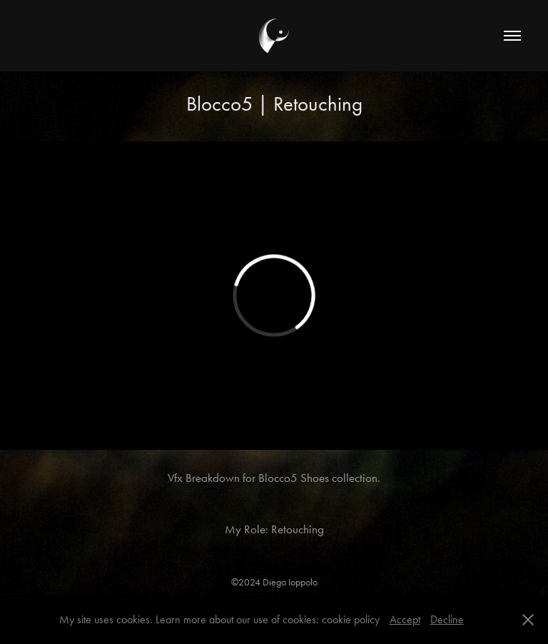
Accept (405, 619)
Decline (447, 619)
